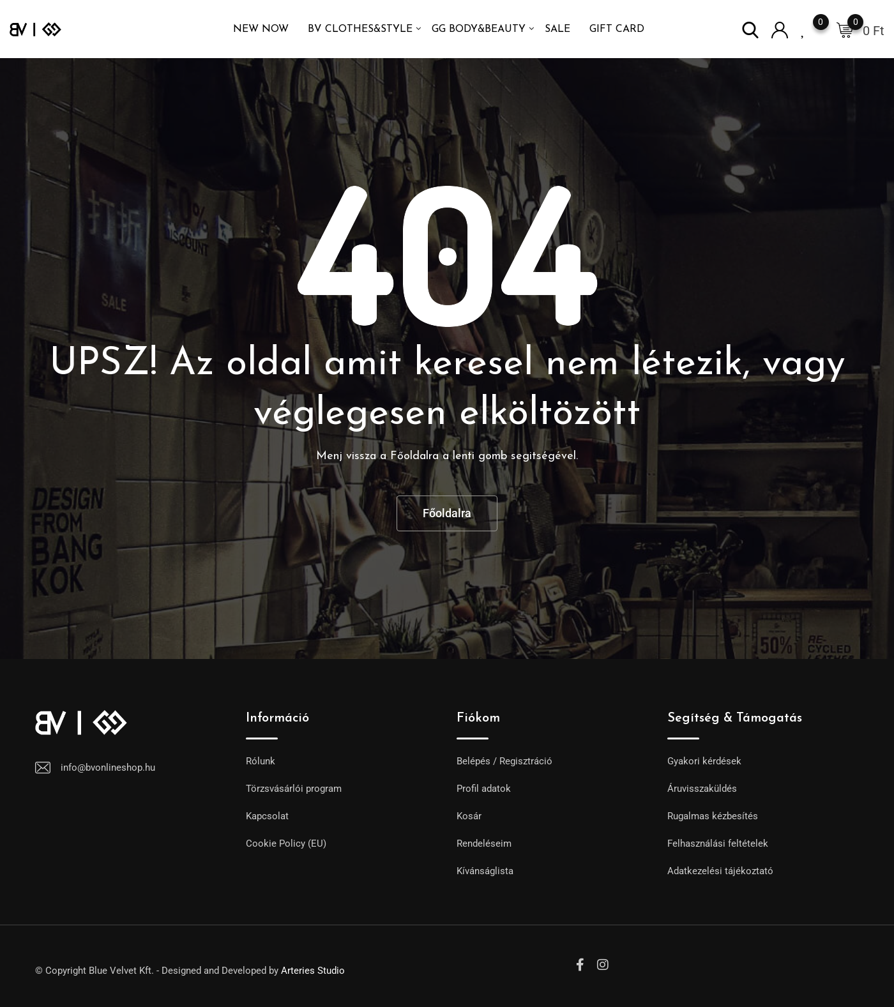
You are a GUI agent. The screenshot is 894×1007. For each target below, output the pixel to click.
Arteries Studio (313, 970)
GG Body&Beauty (479, 29)
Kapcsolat (267, 816)
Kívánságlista (485, 871)
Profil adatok (484, 788)
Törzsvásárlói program (294, 788)
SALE (557, 29)
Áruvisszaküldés (702, 788)
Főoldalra (447, 513)
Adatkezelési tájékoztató (720, 871)
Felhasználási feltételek (717, 843)
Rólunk (260, 761)
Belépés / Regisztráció (504, 761)
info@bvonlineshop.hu (108, 767)
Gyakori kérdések (704, 761)
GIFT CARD (616, 29)
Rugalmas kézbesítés (712, 816)
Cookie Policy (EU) (286, 843)
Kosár (469, 816)
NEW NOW (261, 29)
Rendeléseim (484, 843)
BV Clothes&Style (360, 29)
